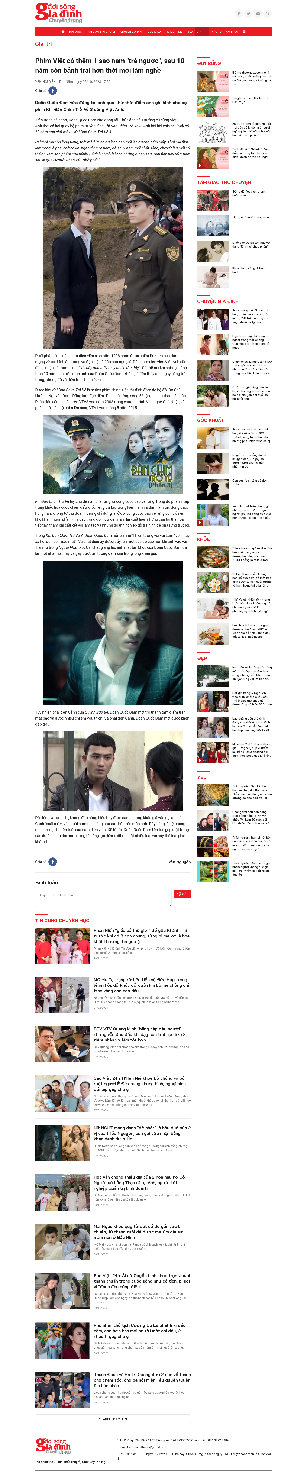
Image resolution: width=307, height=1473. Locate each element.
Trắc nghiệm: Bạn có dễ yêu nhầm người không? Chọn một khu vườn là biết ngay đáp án (251, 868)
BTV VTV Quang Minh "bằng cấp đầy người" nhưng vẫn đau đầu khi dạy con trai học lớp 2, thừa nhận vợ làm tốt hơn (140, 1034)
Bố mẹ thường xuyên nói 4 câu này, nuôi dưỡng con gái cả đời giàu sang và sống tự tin (252, 78)
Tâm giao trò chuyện (101, 31)
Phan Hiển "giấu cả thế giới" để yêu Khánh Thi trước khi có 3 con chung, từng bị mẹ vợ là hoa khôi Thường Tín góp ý (142, 936)
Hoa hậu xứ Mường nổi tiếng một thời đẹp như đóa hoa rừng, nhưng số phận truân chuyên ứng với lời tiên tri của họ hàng (252, 675)
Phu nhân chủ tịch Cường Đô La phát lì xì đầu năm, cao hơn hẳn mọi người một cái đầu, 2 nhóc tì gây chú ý (140, 1330)
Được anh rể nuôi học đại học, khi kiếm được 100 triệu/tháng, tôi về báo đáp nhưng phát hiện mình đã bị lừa (251, 437)
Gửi (182, 894)
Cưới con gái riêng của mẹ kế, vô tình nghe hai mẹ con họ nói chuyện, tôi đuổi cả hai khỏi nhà (251, 393)
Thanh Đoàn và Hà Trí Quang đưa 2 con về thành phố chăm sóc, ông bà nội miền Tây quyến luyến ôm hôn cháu (142, 1380)
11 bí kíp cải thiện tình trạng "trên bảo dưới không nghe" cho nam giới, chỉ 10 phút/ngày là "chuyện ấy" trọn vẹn (251, 607)
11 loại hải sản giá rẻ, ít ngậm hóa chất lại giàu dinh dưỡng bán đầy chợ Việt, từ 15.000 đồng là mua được (252, 554)
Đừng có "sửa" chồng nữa (250, 217)
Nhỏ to (216, 31)
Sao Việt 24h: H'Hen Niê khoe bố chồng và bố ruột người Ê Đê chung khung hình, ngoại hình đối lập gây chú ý (140, 1083)
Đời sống (75, 31)
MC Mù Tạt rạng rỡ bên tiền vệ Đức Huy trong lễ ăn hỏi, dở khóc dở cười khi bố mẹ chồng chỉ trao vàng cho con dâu (141, 985)
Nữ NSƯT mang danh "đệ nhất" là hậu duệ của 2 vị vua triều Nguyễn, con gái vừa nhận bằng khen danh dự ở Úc (142, 1133)
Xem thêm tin (115, 1419)
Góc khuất (155, 31)
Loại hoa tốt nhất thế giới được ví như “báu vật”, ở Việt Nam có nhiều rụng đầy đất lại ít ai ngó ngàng (251, 631)
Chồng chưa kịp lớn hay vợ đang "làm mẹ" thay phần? (251, 244)
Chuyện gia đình (131, 31)
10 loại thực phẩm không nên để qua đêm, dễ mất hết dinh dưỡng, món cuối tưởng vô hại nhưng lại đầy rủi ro (252, 579)
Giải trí (202, 31)
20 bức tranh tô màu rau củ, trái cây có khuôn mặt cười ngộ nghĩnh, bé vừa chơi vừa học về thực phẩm (252, 129)
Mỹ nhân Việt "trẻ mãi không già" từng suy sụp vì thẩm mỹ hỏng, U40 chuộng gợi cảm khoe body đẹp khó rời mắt (251, 751)
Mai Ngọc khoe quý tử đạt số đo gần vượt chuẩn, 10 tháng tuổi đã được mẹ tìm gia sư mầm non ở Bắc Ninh (138, 1232)
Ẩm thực (232, 31)
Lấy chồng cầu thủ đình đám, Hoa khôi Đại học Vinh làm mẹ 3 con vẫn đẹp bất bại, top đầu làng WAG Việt (251, 724)
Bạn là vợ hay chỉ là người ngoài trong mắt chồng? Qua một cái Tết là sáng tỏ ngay (250, 341)
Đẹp (180, 31)
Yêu (190, 31)
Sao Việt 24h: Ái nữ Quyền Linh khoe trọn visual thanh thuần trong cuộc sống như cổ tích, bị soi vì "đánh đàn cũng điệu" (142, 1281)
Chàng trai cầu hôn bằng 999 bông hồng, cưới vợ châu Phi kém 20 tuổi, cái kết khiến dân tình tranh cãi (251, 817)
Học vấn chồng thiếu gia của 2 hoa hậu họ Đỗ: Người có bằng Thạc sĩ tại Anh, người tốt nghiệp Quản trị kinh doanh (140, 1182)
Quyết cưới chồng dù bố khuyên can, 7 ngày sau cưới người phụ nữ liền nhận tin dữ (249, 460)
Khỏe (170, 31)
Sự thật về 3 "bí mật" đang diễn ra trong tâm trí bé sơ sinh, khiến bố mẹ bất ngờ (251, 153)
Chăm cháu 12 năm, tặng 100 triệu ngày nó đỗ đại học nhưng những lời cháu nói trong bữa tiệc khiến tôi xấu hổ (252, 369)
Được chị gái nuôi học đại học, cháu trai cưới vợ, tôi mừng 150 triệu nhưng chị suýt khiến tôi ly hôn (250, 316)
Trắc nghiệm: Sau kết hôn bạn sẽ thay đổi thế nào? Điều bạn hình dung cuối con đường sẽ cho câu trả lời (252, 792)
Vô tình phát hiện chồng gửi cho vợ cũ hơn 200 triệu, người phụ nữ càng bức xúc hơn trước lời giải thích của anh (251, 513)
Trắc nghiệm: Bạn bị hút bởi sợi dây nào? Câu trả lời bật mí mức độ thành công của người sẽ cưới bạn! (252, 843)
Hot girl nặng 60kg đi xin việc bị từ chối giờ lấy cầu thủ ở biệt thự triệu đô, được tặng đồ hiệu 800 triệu (252, 698)
